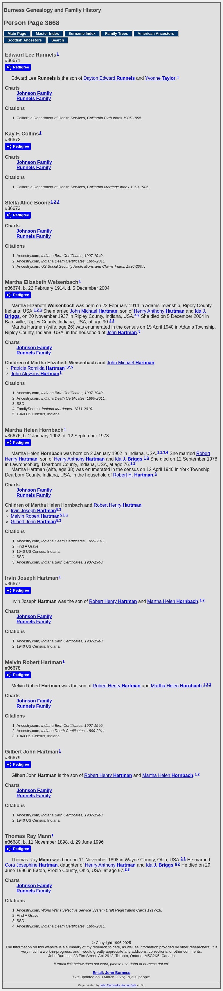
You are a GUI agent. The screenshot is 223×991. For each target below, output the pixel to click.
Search (57, 40)
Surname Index (82, 33)
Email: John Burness (111, 972)
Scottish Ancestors (25, 40)
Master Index (47, 33)
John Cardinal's (110, 985)
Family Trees (116, 33)
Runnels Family (34, 98)
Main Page (17, 33)
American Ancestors (156, 33)
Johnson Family (34, 93)
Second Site (128, 985)
